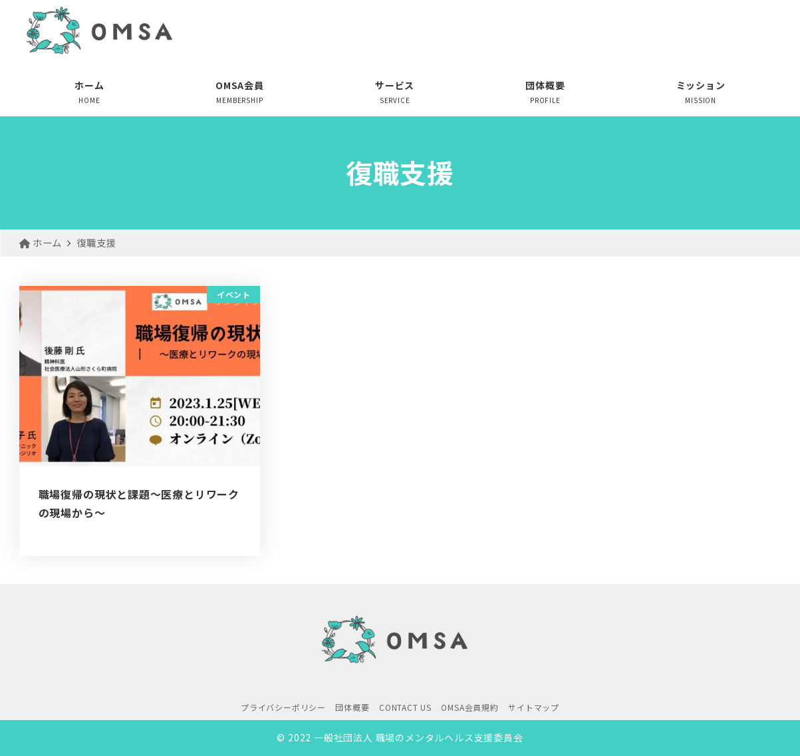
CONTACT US (405, 707)
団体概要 (352, 707)
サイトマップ (533, 707)
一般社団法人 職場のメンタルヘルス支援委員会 (418, 737)
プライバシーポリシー (283, 707)
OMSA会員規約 (469, 707)
